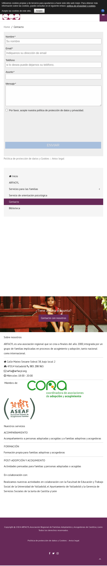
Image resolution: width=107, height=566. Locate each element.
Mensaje (10, 83)
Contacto (14, 201)
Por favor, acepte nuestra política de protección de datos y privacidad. (46, 110)
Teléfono (10, 60)
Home (7, 27)
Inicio (13, 176)
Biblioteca (14, 208)
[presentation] (53, 126)
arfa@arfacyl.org (17, 371)
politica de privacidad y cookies (81, 6)
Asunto (9, 72)
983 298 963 (37, 366)
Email (9, 48)
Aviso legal (58, 158)
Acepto (39, 11)
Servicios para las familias (23, 189)
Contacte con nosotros (53, 318)
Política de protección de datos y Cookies (26, 158)
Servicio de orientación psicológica (28, 195)
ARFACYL (14, 182)
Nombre (10, 36)
